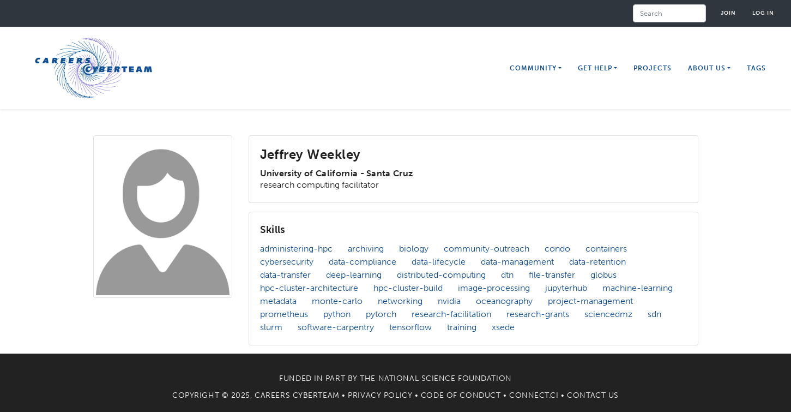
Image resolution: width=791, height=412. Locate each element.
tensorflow (410, 327)
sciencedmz (608, 314)
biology (413, 248)
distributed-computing (441, 275)
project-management (590, 301)
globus (603, 275)
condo (557, 248)
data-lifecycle (439, 261)
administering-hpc (296, 248)
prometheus (284, 314)
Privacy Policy (380, 395)
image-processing (494, 288)
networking (400, 301)
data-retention (597, 261)
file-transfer (552, 275)
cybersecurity (286, 261)
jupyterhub (566, 288)
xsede (503, 327)
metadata (278, 301)
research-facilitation (451, 314)
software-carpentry (336, 327)
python (337, 314)
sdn (654, 314)
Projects (652, 68)
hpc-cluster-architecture (309, 288)
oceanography (504, 301)
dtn (507, 275)
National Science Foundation (445, 378)
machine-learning (637, 288)
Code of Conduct (460, 395)
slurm (271, 327)
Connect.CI (534, 395)
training (461, 327)
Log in (763, 13)
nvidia (449, 301)
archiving (366, 248)
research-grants (537, 314)
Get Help (595, 68)
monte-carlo (337, 301)
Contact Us (593, 395)
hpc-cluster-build (408, 288)
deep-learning (354, 275)
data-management (517, 261)
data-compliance (362, 261)
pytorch (381, 314)
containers (606, 248)
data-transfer (285, 275)
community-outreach (486, 248)
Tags (756, 68)
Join (728, 13)
